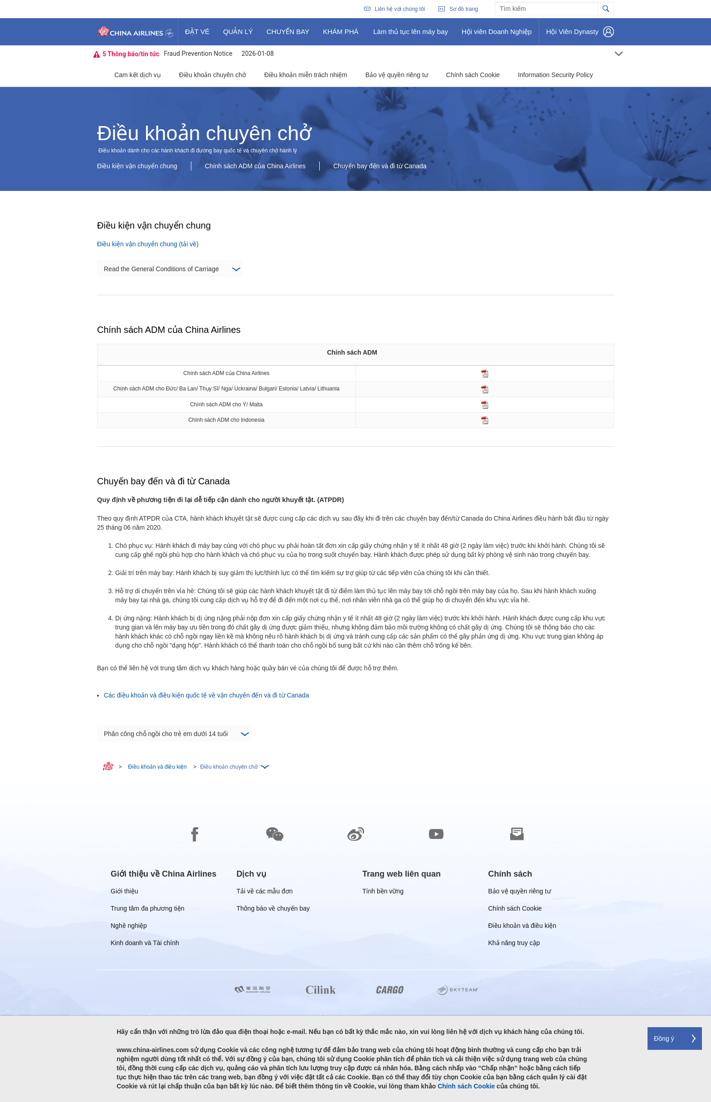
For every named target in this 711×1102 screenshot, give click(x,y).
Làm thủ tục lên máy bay (410, 34)
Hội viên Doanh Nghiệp (496, 34)
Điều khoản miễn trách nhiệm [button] (305, 74)
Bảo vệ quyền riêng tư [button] (396, 74)
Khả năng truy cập (514, 944)
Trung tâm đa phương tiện (147, 910)
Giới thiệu (124, 893)
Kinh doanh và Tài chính (145, 944)
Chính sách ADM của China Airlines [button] (255, 166)
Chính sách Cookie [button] (473, 74)
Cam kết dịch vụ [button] (137, 74)
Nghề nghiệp (129, 927)
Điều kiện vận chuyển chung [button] (137, 166)
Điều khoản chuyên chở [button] (212, 74)
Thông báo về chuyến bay (273, 910)
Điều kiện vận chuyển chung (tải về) (148, 244)
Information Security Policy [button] (555, 74)
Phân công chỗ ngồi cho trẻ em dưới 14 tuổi (176, 734)
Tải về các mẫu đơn (265, 893)
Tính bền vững (383, 893)
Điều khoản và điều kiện (157, 767)
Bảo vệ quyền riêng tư (519, 893)
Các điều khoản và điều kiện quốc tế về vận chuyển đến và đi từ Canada (206, 695)
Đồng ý (664, 1038)
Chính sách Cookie (515, 910)
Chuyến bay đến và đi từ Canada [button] (380, 166)
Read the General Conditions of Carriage (171, 270)
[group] (163, 874)
